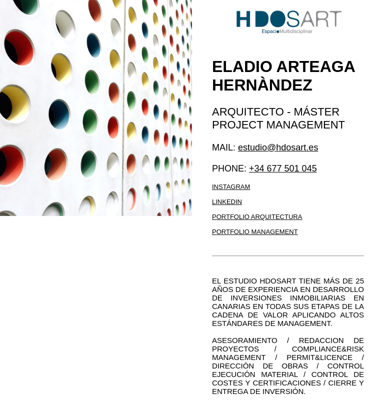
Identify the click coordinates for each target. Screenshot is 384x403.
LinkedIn (227, 202)
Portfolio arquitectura (257, 216)
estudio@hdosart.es (278, 147)
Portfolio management (255, 232)
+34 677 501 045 (283, 169)
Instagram (231, 186)
